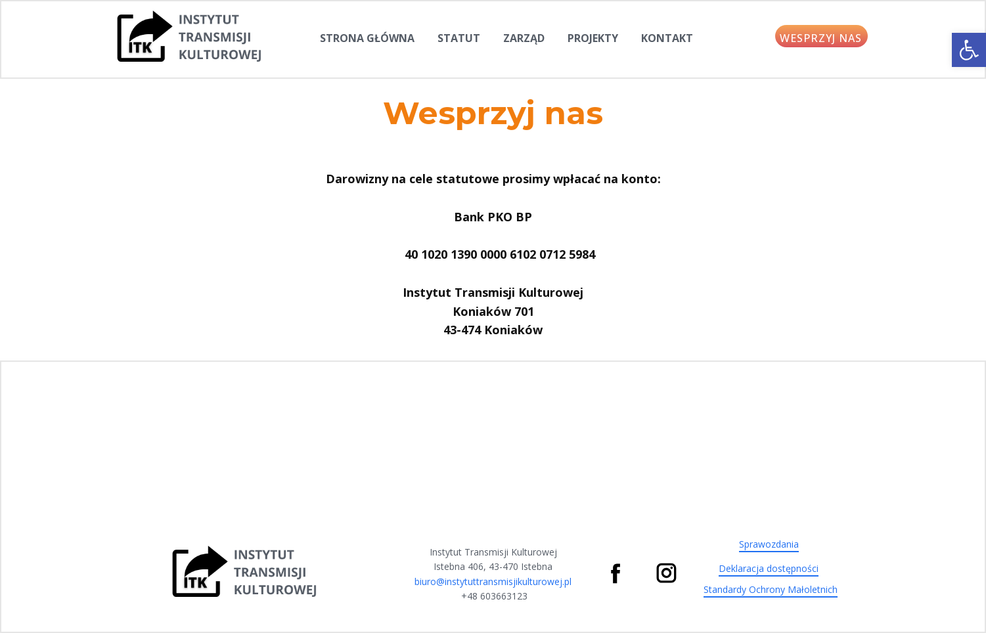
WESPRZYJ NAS (821, 38)
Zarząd (524, 38)
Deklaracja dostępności (768, 568)
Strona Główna (367, 38)
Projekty (593, 38)
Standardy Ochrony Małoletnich (771, 589)
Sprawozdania (769, 544)
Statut (458, 38)
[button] (969, 50)
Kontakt (667, 38)
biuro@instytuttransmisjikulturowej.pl (493, 581)
